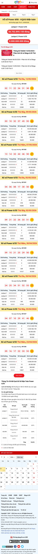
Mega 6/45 (27, 495)
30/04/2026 (31, 243)
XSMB (3, 7)
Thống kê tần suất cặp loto (8, 507)
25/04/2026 (31, 309)
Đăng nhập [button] (33, 2)
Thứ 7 (33, 15)
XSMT (15, 7)
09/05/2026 (31, 112)
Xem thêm (19, 73)
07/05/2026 (31, 145)
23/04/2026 (31, 342)
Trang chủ (4, 495)
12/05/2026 (30, 79)
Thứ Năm (21, 145)
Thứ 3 (14, 15)
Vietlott (23, 7)
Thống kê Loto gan (6, 501)
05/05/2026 (30, 178)
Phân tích (31, 7)
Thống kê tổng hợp (18, 501)
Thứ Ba (21, 79)
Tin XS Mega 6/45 (7, 47)
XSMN (9, 7)
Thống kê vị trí (20, 498)
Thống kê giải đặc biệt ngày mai (10, 510)
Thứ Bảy (21, 112)
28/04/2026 (30, 276)
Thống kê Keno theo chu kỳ (8, 504)
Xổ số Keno (4, 498)
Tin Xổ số (23, 510)
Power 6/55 (5, 15)
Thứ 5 (23, 15)
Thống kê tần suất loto (24, 504)
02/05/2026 (31, 210)
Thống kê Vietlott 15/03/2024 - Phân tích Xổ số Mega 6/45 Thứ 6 (24, 53)
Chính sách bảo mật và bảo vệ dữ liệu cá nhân (13, 533)
